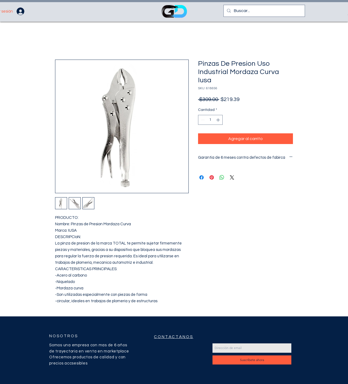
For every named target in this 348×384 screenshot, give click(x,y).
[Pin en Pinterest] (211, 177)
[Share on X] (232, 177)
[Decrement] (202, 120)
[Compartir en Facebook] (201, 177)
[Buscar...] (263, 11)
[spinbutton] (210, 120)
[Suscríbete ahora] (251, 359)
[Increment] (218, 120)
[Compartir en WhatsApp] (222, 177)
